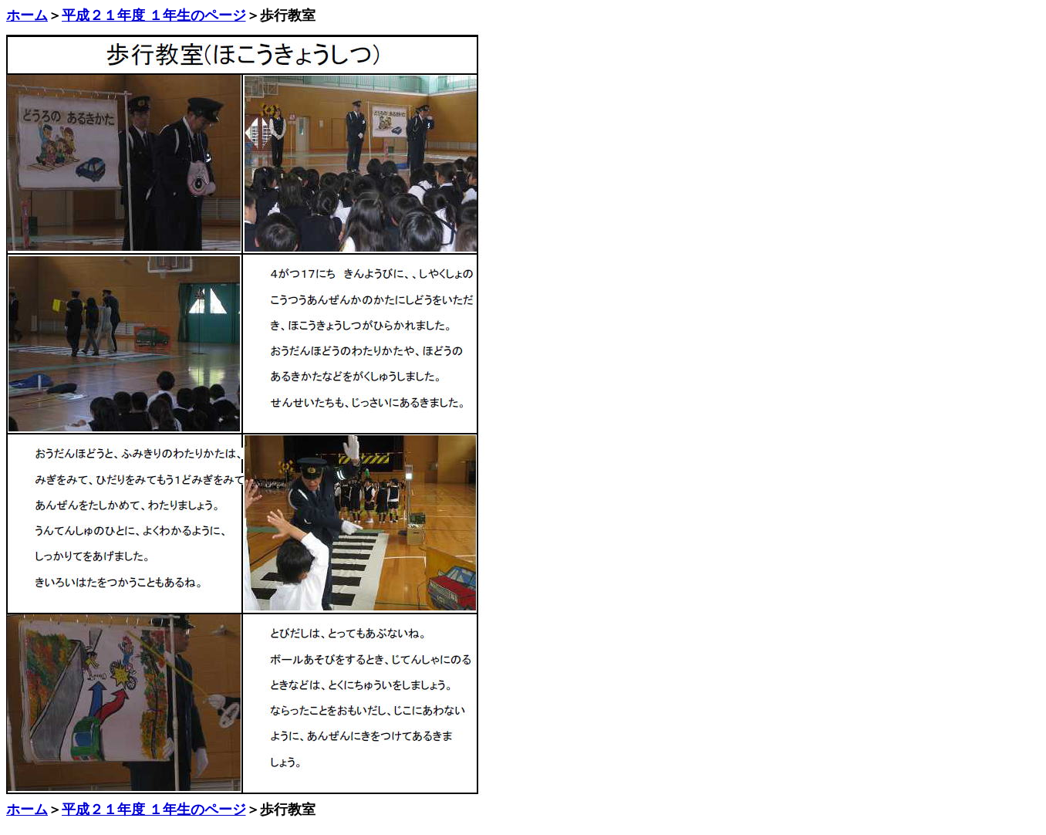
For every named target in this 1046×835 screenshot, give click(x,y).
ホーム (27, 15)
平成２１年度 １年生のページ (154, 15)
